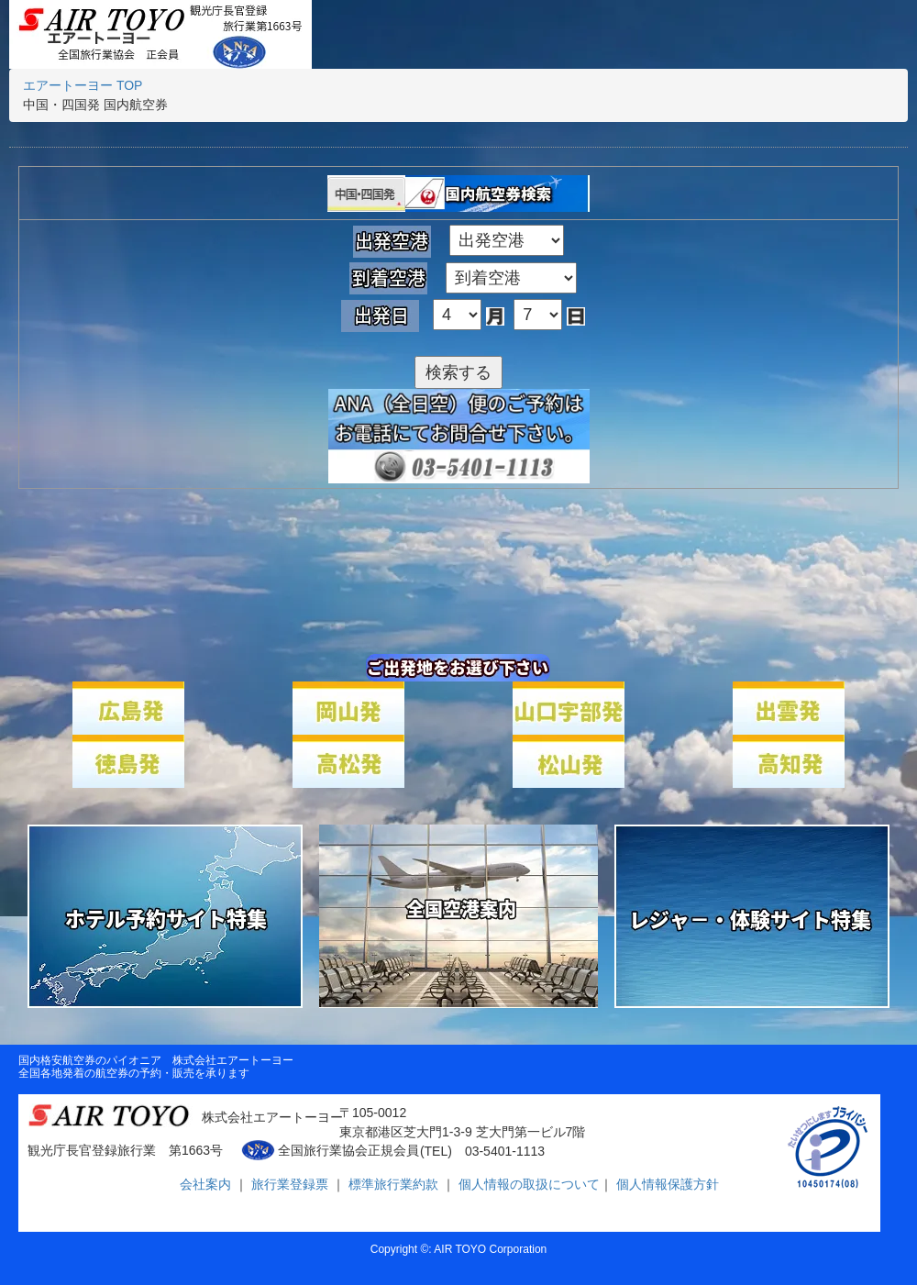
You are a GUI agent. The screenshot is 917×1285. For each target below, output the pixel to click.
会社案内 (207, 1184)
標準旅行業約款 (395, 1184)
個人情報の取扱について (527, 1184)
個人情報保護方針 (666, 1184)
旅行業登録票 (291, 1184)
